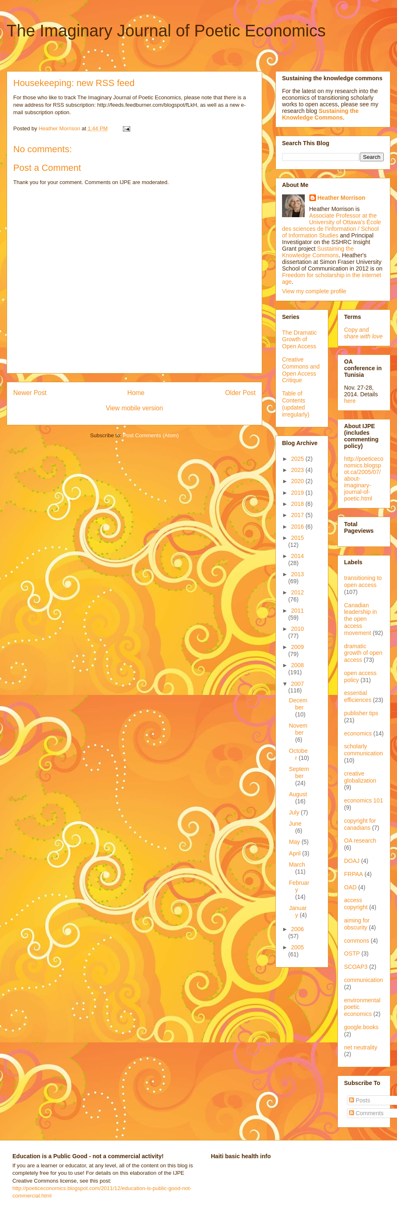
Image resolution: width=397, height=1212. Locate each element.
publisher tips (361, 713)
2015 (297, 537)
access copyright (356, 903)
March (297, 864)
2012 (297, 592)
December (298, 704)
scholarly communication (363, 750)
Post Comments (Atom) (151, 435)
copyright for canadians (360, 824)
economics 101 (363, 800)
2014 (297, 556)
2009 (297, 647)
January (298, 911)
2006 (297, 929)
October (298, 754)
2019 (298, 492)
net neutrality (360, 1047)
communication (363, 980)
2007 (297, 683)
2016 (298, 526)
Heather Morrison (342, 197)
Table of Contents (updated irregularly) (295, 403)
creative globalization (360, 777)
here (350, 401)
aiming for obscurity (356, 924)
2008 (297, 665)
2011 (297, 610)
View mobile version (134, 408)
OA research (360, 840)
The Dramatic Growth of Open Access (299, 339)
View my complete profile (314, 291)
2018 (298, 504)
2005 (297, 947)
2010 (297, 628)
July (295, 812)
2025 (298, 458)
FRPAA (353, 874)
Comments (366, 1113)
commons (356, 940)
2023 (298, 470)
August (298, 794)
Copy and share (363, 333)
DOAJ (351, 861)
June (295, 823)
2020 (298, 481)
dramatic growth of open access (363, 653)
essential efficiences (357, 696)
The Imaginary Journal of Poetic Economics (166, 31)
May (295, 841)
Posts (359, 1100)
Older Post (240, 392)
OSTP (352, 953)
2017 (298, 515)
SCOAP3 (356, 966)
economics (358, 733)
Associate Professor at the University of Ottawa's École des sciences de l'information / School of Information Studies (331, 225)
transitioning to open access (363, 581)
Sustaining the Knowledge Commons (318, 252)
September (299, 772)
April (295, 853)
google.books (361, 1027)
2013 (297, 574)
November (298, 729)
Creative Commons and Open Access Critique (301, 369)
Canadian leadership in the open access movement (360, 619)
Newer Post (30, 392)
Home (136, 392)
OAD (350, 887)
